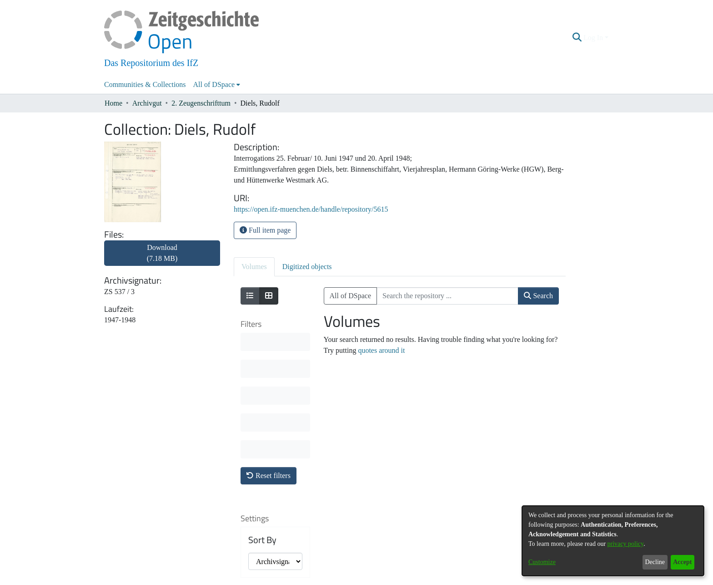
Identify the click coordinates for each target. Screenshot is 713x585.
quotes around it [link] (381, 350)
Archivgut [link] (147, 103)
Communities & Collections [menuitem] (145, 84)
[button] (577, 37)
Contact (331, 579)
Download (162, 253)
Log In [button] (594, 37)
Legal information (367, 579)
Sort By (262, 405)
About (308, 579)
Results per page (269, 469)
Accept (682, 562)
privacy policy (626, 543)
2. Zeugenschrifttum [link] (201, 103)
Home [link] (113, 103)
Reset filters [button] (268, 341)
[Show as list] (250, 296)
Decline (655, 562)
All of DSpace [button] (214, 84)
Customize (542, 562)
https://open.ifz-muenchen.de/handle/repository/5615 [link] (311, 209)
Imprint (404, 579)
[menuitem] (217, 85)
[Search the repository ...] (447, 296)
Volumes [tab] (254, 266)
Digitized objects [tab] (307, 266)
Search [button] (538, 296)
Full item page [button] (265, 230)
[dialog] (613, 541)
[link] (162, 258)
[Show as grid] (268, 296)
